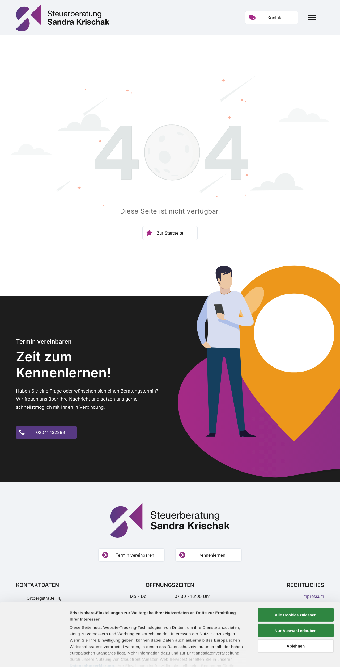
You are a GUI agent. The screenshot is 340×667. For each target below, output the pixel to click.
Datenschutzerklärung (92, 635)
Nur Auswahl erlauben (296, 600)
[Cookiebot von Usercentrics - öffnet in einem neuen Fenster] (34, 657)
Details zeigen (282, 656)
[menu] (312, 17)
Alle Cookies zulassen (296, 585)
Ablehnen (296, 616)
